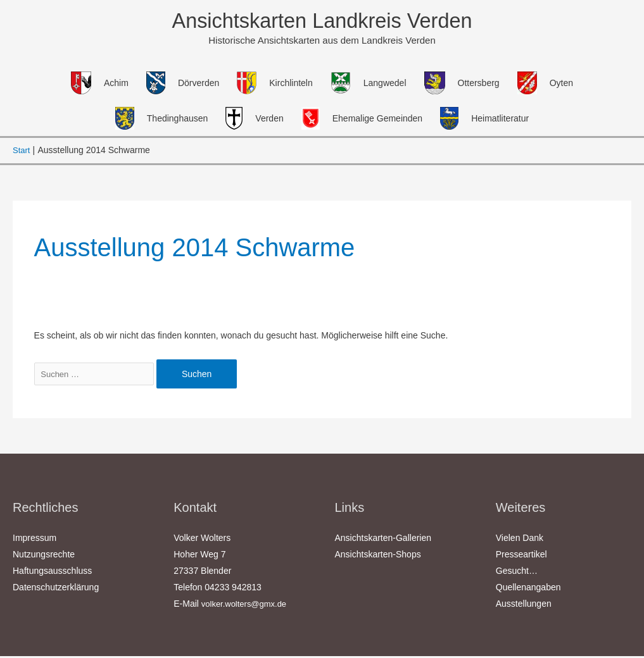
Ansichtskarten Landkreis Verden (322, 21)
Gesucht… (517, 573)
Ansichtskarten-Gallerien (383, 540)
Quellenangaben (528, 589)
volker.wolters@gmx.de (247, 605)
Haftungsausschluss (52, 573)
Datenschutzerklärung (56, 589)
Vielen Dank (519, 540)
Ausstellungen (524, 605)
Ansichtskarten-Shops (378, 556)
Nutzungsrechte (44, 556)
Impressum (34, 540)
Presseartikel (521, 556)
